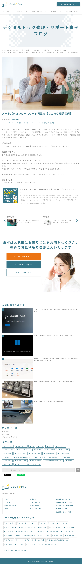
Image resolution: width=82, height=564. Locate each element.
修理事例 (36, 50)
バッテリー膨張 (40, 457)
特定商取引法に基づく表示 (64, 505)
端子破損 (69, 460)
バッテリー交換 (49, 453)
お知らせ (5, 431)
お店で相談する (24, 272)
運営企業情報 (34, 505)
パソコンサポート (34, 453)
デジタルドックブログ (72, 11)
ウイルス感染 (63, 450)
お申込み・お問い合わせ (69, 4)
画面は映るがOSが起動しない (53, 460)
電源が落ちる (66, 457)
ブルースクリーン (63, 453)
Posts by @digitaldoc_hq (15, 550)
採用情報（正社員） (62, 509)
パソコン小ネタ (8, 450)
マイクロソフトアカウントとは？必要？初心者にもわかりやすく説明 (56, 310)
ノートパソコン (9, 123)
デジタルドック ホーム (10, 50)
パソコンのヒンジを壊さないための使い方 (48, 401)
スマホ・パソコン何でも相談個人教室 (44, 123)
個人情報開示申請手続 (63, 499)
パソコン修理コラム (10, 437)
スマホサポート (21, 446)
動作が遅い (37, 450)
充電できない (53, 457)
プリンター (7, 453)
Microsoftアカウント (23, 450)
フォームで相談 (25, 264)
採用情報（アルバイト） (64, 512)
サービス (19, 11)
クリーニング (60, 446)
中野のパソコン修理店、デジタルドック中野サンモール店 (24, 129)
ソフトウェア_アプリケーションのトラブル (27, 464)
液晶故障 (7, 457)
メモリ (49, 446)
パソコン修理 (6, 11)
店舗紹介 (53, 11)
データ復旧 (7, 464)
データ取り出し (50, 450)
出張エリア (8, 509)
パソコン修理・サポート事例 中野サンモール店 (18, 53)
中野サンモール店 (60, 50)
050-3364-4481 (25, 256)
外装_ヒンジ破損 (35, 460)
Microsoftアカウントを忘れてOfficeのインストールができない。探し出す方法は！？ (56, 360)
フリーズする (8, 446)
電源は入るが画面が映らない (22, 457)
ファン (40, 446)
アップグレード (20, 453)
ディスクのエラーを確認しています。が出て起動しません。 (54, 336)
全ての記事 (25, 50)
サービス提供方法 (37, 11)
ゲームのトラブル (20, 460)
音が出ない (7, 460)
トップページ (8, 499)
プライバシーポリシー (37, 509)
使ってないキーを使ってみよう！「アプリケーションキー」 (54, 382)
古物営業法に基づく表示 (64, 502)
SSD (32, 446)
